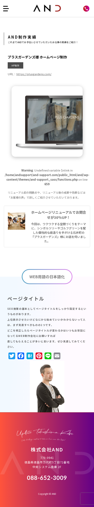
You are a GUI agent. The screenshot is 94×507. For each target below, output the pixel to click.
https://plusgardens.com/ (34, 74)
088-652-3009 (47, 477)
